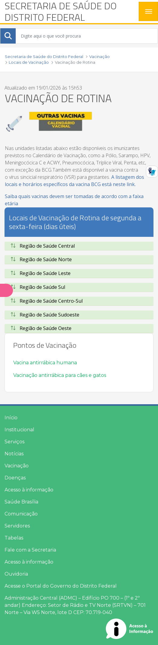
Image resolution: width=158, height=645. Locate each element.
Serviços (14, 442)
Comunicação (21, 514)
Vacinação (17, 466)
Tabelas (14, 538)
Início (11, 417)
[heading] (69, 11)
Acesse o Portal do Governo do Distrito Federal (61, 586)
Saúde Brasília (21, 502)
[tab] (79, 246)
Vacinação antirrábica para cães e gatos (59, 375)
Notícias (14, 454)
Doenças (15, 478)
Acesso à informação (29, 490)
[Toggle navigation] (148, 11)
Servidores (17, 526)
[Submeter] (8, 35)
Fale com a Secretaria (30, 550)
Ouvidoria (16, 574)
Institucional (19, 430)
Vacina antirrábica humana (45, 362)
